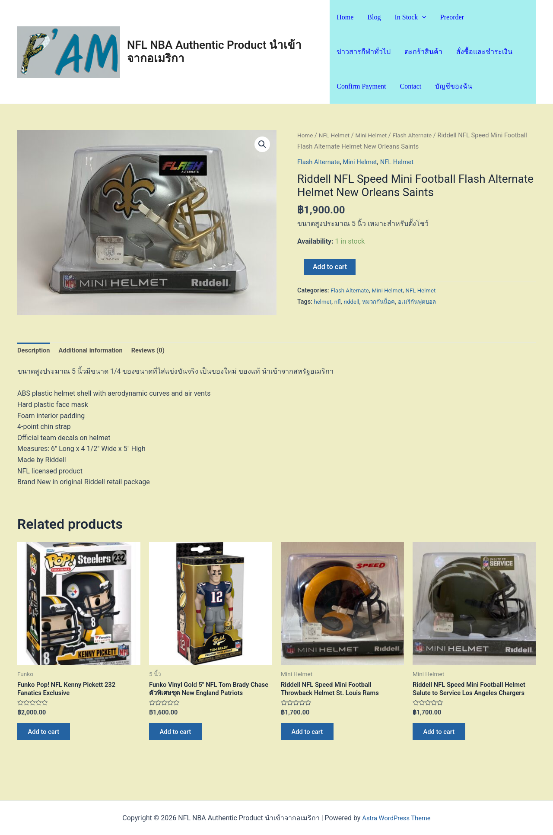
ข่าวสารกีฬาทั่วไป (364, 51)
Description (35, 351)
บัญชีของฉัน (453, 86)
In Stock (410, 17)
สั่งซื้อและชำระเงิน (484, 51)
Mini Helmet (376, 135)
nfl (339, 301)
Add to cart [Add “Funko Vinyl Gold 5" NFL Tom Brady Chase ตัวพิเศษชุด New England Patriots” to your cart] (179, 737)
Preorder (452, 17)
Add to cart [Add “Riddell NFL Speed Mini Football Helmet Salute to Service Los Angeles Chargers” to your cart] (443, 737)
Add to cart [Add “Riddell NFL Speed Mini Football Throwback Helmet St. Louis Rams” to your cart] (311, 737)
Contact (410, 86)
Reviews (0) (158, 351)
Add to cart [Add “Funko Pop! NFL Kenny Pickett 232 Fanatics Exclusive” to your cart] (47, 737)
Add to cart (330, 267)
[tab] (35, 352)
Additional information (96, 351)
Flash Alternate (421, 135)
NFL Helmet (337, 135)
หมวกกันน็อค (383, 301)
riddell (354, 301)
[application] (422, 17)
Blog (374, 17)
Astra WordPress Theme (396, 818)
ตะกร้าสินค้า (423, 51)
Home (345, 17)
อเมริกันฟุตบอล (425, 301)
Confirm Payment (361, 86)
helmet (323, 301)
